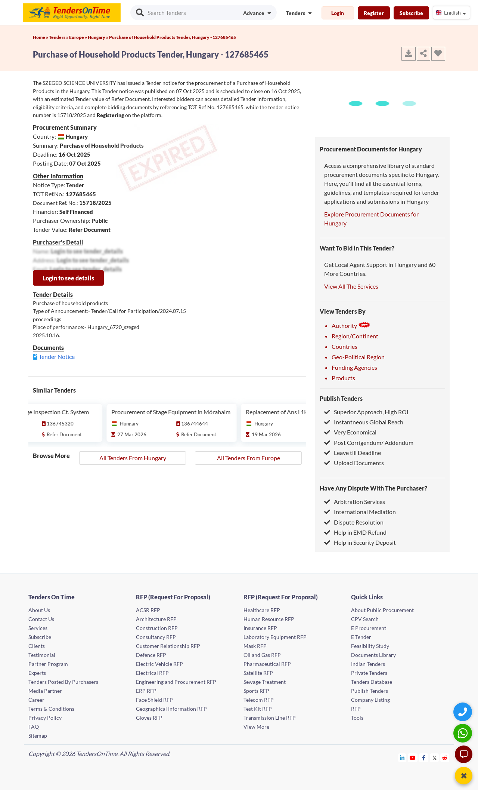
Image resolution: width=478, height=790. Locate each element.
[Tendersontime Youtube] (413, 757)
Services (37, 628)
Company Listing (370, 700)
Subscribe (411, 13)
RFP (356, 709)
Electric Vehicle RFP (159, 664)
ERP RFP (146, 691)
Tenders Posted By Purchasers (63, 682)
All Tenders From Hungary (132, 457)
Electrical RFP (152, 673)
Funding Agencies (354, 367)
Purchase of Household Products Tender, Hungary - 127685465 (172, 37)
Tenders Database (371, 682)
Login (337, 13)
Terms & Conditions (51, 709)
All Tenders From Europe (248, 457)
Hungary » (98, 37)
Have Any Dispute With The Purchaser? (373, 488)
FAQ (33, 726)
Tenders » (59, 37)
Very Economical (350, 432)
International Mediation (360, 511)
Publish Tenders (341, 398)
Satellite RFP (258, 673)
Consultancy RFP (156, 637)
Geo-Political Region (358, 356)
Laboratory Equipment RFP (275, 637)
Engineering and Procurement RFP (176, 682)
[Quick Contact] (463, 711)
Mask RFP (255, 646)
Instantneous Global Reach (363, 421)
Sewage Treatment (264, 682)
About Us (39, 610)
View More (256, 726)
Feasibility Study (370, 646)
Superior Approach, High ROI (366, 411)
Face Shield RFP (154, 700)
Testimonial (41, 655)
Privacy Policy (45, 717)
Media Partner (45, 691)
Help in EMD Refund (355, 532)
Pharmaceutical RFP (267, 664)
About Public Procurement (382, 610)
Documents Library (373, 655)
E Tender (361, 637)
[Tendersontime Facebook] (424, 757)
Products (343, 377)
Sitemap (37, 735)
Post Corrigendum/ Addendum (368, 442)
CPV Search (365, 619)
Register (374, 13)
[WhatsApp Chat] (463, 733)
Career (36, 700)
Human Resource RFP (268, 619)
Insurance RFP (260, 628)
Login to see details (68, 278)
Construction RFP (157, 628)
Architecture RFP (156, 619)
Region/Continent (355, 335)
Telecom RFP (258, 700)
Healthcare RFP (261, 610)
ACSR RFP (148, 610)
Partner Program (48, 664)
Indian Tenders (368, 664)
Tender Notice (57, 356)
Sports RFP (256, 691)
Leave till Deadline (352, 452)
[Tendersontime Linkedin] (402, 757)
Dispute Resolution (354, 522)
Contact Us (41, 619)
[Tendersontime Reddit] (445, 757)
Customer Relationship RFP (168, 646)
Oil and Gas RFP (262, 655)
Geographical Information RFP (171, 709)
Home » (41, 37)
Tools (357, 717)
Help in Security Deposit (360, 542)
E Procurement (368, 628)
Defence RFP (151, 655)
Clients (36, 646)
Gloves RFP (149, 717)
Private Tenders (369, 673)
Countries (344, 346)
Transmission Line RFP (269, 717)
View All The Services (351, 286)
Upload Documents (354, 462)
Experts (37, 673)
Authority (351, 325)
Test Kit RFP (257, 709)
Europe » (78, 37)
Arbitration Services (354, 501)
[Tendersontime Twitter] (434, 757)
